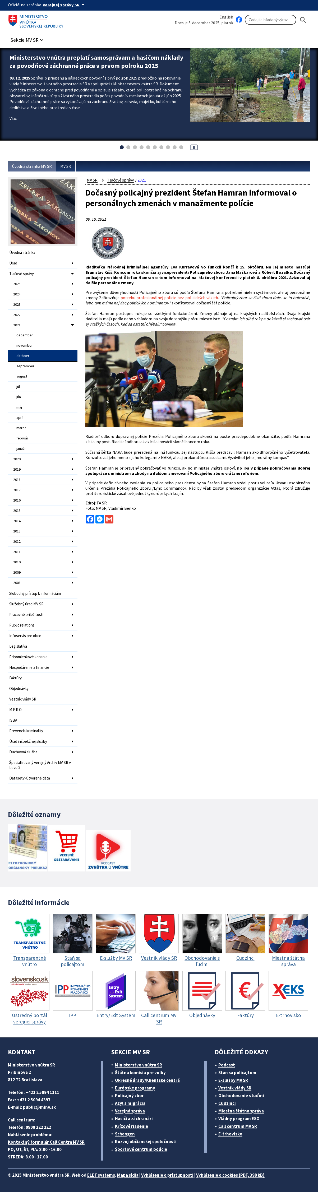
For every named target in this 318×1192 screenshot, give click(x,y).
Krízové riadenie (131, 1126)
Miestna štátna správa (241, 1111)
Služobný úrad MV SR (26, 603)
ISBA (13, 720)
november (24, 345)
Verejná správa (130, 1111)
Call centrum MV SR (237, 1126)
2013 (17, 531)
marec (21, 427)
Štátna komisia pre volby (140, 1072)
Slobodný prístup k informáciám (35, 593)
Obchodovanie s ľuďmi (241, 1095)
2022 (17, 314)
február (22, 438)
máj (19, 407)
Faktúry (15, 677)
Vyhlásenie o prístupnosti (167, 1175)
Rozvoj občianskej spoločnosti (146, 1141)
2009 (17, 572)
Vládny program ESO (239, 1118)
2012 (17, 541)
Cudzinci (227, 1103)
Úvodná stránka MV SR (32, 166)
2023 (17, 304)
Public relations (22, 625)
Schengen (125, 1134)
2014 (17, 520)
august (21, 376)
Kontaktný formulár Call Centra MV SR (46, 1142)
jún (18, 397)
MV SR (65, 166)
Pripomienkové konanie (28, 656)
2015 (17, 510)
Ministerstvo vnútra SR (138, 1065)
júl (18, 386)
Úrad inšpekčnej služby (28, 741)
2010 (17, 562)
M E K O (15, 709)
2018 (17, 479)
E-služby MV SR (233, 1080)
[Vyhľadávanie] (270, 20)
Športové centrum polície (141, 1149)
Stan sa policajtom (237, 1072)
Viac (13, 118)
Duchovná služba (23, 751)
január (21, 448)
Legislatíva (18, 646)
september (25, 366)
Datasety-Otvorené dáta (29, 778)
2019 (17, 469)
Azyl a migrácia (130, 1103)
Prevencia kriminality (26, 730)
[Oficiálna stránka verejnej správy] (64, 5)
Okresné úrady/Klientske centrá (147, 1080)
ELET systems (101, 1175)
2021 (17, 325)
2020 (17, 459)
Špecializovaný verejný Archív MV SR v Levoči (40, 765)
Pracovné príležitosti (26, 614)
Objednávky (19, 688)
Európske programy (135, 1088)
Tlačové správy (21, 273)
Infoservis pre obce (25, 635)
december (24, 335)
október (22, 355)
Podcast (226, 1065)
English (226, 17)
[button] (28, 38)
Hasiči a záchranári (134, 1118)
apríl (19, 417)
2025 (17, 283)
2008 (17, 582)
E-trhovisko (230, 1134)
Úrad (13, 263)
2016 (17, 500)
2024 (17, 294)
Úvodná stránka (22, 252)
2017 (17, 490)
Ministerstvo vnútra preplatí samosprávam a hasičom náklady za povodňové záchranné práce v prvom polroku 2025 (96, 61)
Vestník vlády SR (22, 699)
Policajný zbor (129, 1095)
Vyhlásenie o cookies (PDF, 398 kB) (230, 1175)
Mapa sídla (128, 1175)
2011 (17, 551)
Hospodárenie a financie (29, 667)
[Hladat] (303, 20)
